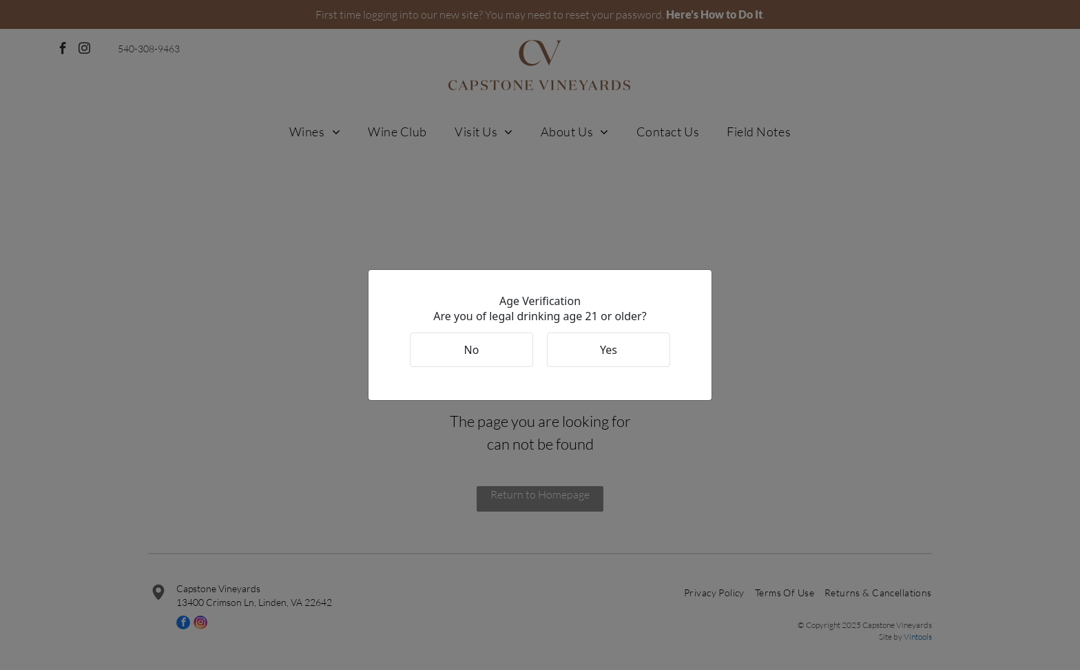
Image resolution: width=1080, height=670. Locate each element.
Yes (608, 349)
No (471, 349)
